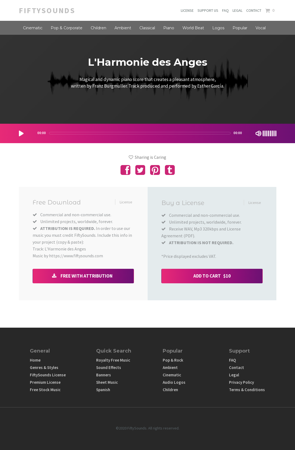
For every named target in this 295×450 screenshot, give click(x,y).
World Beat (193, 27)
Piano (168, 27)
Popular (240, 27)
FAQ (225, 10)
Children (98, 27)
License (126, 202)
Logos (218, 27)
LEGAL (237, 10)
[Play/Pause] (21, 133)
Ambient (122, 27)
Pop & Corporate (66, 27)
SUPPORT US (207, 10)
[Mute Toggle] (258, 133)
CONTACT (253, 10)
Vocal (261, 27)
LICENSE (187, 10)
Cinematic (32, 27)
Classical (147, 27)
